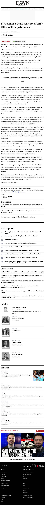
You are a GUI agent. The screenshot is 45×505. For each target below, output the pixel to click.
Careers (24, 476)
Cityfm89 (3, 497)
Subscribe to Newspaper (28, 469)
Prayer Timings (4, 483)
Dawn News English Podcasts (9, 430)
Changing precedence (18, 318)
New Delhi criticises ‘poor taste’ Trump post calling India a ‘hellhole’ (23, 254)
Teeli (2, 501)
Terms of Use (4, 476)
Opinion (36, 9)
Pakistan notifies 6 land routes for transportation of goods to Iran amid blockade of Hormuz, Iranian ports (22, 281)
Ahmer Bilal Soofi (16, 357)
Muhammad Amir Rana (17, 310)
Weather (3, 487)
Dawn (24, 483)
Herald (2, 499)
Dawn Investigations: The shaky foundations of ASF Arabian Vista (22, 250)
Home (2, 9)
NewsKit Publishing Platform (28, 497)
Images (24, 487)
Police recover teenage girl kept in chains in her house (18, 217)
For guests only (16, 330)
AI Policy (3, 474)
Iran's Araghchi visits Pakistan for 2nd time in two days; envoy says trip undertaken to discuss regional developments (19, 286)
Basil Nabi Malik (15, 321)
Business (41, 9)
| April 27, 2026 (22, 5)
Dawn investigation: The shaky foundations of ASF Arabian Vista (22, 236)
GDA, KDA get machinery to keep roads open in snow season (21, 243)
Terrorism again (5, 412)
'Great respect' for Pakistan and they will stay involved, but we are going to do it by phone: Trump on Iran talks (22, 276)
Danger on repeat (5, 385)
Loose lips (3, 394)
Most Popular (7, 228)
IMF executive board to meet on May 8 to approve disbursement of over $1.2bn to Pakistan (22, 291)
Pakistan (30, 9)
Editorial (5, 367)
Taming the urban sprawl (11, 239)
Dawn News (25, 492)
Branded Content (27, 474)
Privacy (2, 478)
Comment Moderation (5, 480)
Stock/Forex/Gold (5, 485)
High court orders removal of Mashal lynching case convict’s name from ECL (21, 205)
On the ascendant (16, 342)
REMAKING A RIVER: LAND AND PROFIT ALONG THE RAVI (21, 257)
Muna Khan (14, 333)
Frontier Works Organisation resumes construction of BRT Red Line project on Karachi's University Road (22, 296)
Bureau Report (4, 32)
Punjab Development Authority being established (18, 247)
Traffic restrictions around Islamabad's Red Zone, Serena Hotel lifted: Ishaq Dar (22, 272)
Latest (6, 9)
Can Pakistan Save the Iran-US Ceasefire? (22, 459)
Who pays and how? (17, 354)
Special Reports (26, 488)
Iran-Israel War (23, 9)
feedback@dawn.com (19, 192)
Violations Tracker (14, 9)
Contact (3, 469)
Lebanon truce (5, 403)
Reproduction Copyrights (29, 471)
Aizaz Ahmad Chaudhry (17, 345)
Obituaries (25, 478)
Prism (24, 485)
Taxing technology (6, 421)
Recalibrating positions (19, 307)
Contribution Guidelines (6, 471)
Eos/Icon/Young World (6, 495)
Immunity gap (4, 373)
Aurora (24, 490)
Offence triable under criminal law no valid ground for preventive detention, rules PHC (21, 211)
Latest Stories (7, 268)
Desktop (3, 488)
